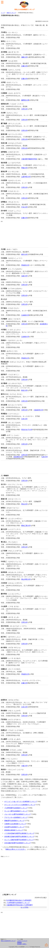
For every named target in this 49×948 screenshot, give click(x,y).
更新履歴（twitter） (22, 944)
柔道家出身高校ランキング (13, 830)
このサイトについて (22, 940)
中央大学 (24, 207)
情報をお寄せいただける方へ (16, 849)
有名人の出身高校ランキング (24, 9)
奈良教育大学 (18, 457)
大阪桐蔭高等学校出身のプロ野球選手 (19, 905)
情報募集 (19, 942)
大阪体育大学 (38, 410)
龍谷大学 (24, 390)
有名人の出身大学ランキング (8, 940)
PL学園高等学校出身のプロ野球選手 (18, 900)
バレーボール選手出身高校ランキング (17, 814)
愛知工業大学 (26, 525)
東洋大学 (24, 254)
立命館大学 (25, 315)
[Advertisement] (24, 234)
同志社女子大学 (26, 429)
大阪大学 (24, 766)
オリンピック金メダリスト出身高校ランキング (20, 801)
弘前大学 (44, 457)
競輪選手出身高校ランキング (14, 821)
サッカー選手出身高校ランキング (16, 811)
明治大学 (24, 504)
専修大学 (24, 168)
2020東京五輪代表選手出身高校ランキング (19, 836)
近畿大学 (24, 66)
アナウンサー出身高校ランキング (16, 817)
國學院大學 (25, 100)
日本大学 (24, 419)
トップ (3, 12)
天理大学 (24, 109)
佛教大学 (24, 57)
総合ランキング (11, 12)
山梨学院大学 (26, 177)
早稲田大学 (25, 265)
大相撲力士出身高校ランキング (15, 824)
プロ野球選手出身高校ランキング (16, 808)
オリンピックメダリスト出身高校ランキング (19, 805)
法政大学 (24, 276)
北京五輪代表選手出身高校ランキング (17, 843)
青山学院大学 (26, 579)
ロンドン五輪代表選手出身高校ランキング (19, 840)
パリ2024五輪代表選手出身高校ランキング (19, 833)
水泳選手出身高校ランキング (14, 827)
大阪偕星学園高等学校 (29, 159)
